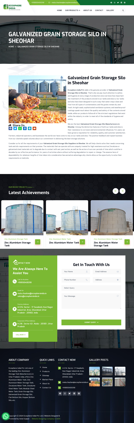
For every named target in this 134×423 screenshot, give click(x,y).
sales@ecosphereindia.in (28, 296)
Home (59, 10)
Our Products (71, 10)
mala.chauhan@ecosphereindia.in (64, 3)
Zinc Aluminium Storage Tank (17, 244)
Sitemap (45, 376)
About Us (87, 10)
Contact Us (46, 388)
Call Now (20, 335)
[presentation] (77, 315)
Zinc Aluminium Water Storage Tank (106, 244)
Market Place (47, 380)
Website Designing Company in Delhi (45, 419)
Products (46, 371)
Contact (99, 10)
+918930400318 (37, 3)
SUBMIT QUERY (91, 322)
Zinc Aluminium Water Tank (64, 242)
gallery (110, 10)
